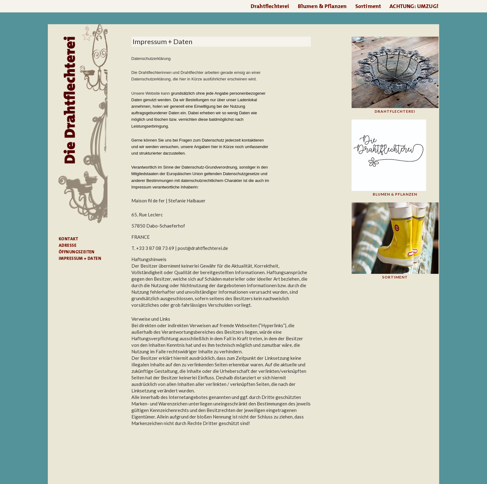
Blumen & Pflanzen (322, 6)
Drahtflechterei (270, 6)
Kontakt (68, 238)
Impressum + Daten (80, 258)
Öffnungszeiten (77, 252)
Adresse (67, 245)
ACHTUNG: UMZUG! (414, 6)
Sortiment (368, 6)
